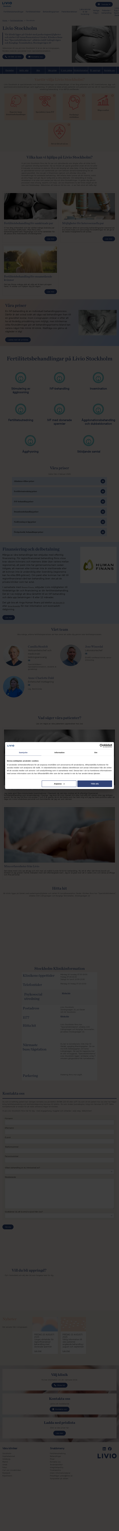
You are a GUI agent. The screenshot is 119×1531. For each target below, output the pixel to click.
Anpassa (59, 784)
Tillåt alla (95, 784)
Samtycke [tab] (23, 752)
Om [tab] (95, 752)
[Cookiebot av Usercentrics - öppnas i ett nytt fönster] (101, 746)
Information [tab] (59, 752)
